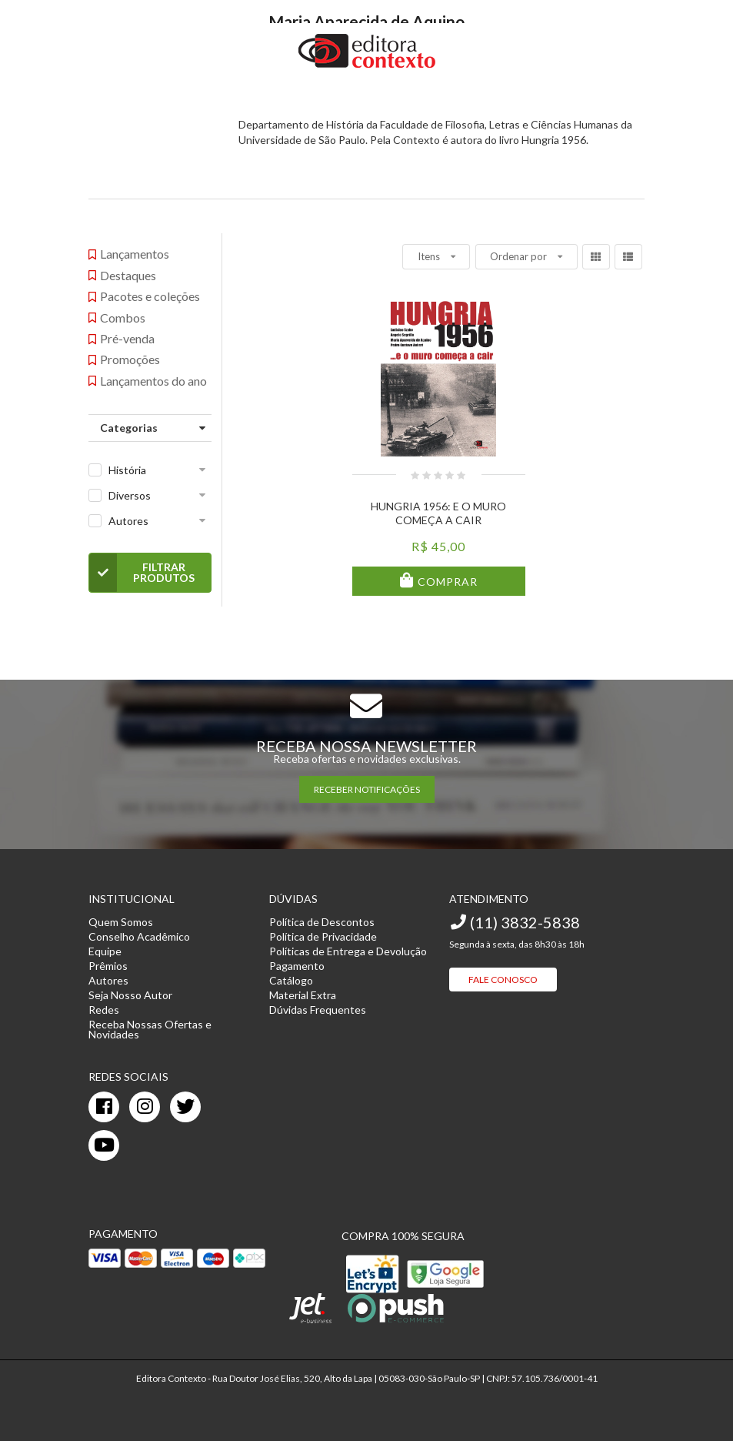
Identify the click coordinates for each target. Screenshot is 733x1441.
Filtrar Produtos (142, 572)
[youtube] (103, 1145)
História (127, 469)
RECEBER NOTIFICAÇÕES (367, 789)
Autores (128, 520)
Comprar (446, 581)
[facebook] (103, 1107)
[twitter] (185, 1107)
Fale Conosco (503, 979)
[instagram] (144, 1107)
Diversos (129, 495)
